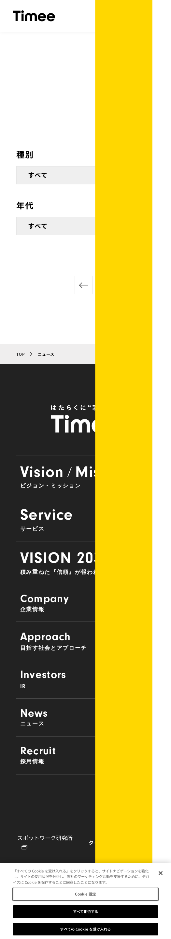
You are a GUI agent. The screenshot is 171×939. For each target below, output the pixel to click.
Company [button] (85, 602)
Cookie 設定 (85, 896)
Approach (85, 640)
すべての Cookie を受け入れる (85, 931)
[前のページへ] (84, 285)
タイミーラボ (110, 842)
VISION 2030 (85, 562)
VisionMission (85, 476)
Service (85, 519)
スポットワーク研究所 (45, 842)
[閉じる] (160, 876)
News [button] (85, 717)
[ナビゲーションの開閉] (152, 16)
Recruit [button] (85, 755)
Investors (85, 678)
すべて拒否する (85, 914)
